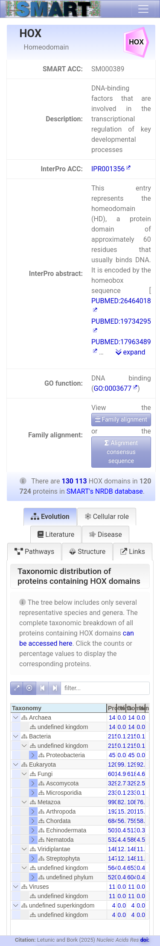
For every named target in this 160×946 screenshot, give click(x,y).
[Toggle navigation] (143, 9)
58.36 (144, 820)
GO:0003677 (115, 388)
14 (112, 717)
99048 (116, 802)
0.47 (123, 867)
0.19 (123, 792)
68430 (116, 820)
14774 (116, 858)
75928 (135, 820)
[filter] (105, 688)
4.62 (142, 773)
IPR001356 (111, 169)
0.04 (123, 755)
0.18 (123, 736)
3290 (114, 783)
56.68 (125, 820)
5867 (133, 839)
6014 (114, 773)
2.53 (142, 783)
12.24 (125, 858)
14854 (116, 849)
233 (113, 792)
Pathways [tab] (34, 552)
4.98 (123, 773)
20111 (135, 811)
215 (113, 736)
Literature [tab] (56, 534)
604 (132, 877)
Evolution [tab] (50, 517)
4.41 (123, 839)
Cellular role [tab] (106, 517)
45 (112, 755)
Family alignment (121, 419)
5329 (114, 839)
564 (113, 867)
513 (132, 830)
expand (130, 352)
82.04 (125, 802)
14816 (135, 858)
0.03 (142, 755)
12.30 (125, 849)
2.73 (123, 783)
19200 (116, 811)
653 (132, 867)
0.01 (123, 717)
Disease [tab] (105, 534)
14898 (135, 849)
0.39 (142, 830)
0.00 (123, 905)
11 (112, 886)
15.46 (144, 811)
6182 (133, 773)
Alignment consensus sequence (121, 451)
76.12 (144, 802)
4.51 (142, 839)
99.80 (125, 764)
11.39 (144, 858)
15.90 (125, 811)
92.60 (144, 764)
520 (113, 877)
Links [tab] (132, 552)
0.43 (142, 867)
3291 (133, 783)
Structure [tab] (87, 552)
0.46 (142, 877)
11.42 (144, 849)
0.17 (142, 736)
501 (113, 830)
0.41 (123, 830)
